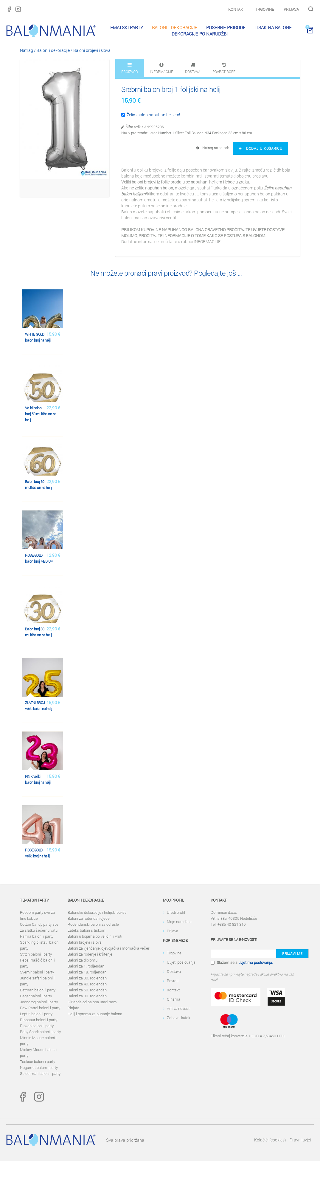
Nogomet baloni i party (39, 1067)
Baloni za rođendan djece (89, 918)
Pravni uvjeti (301, 1140)
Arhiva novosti (178, 1008)
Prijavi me (292, 953)
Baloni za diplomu (82, 960)
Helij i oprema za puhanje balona (95, 1013)
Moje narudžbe (179, 921)
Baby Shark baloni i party (40, 1031)
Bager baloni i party (36, 996)
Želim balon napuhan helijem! (150, 115)
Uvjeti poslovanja (181, 962)
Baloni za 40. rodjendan (87, 984)
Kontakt (236, 9)
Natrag (26, 50)
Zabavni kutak (178, 1017)
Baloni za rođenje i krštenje (90, 954)
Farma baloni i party (36, 936)
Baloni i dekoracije (174, 27)
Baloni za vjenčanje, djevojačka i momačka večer (108, 948)
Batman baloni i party (37, 990)
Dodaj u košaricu (260, 148)
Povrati (172, 980)
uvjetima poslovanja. (255, 962)
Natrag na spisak (213, 147)
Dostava (174, 971)
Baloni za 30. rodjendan (87, 978)
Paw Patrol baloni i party (40, 1007)
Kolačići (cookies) (270, 1140)
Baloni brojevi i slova (92, 50)
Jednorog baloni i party (39, 1002)
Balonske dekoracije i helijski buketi (97, 912)
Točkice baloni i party (37, 1061)
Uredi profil (176, 912)
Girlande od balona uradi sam (92, 1002)
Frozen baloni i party (37, 1025)
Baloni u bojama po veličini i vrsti (95, 936)
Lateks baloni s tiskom (86, 930)
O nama (173, 999)
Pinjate (73, 1007)
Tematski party (125, 27)
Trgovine (264, 9)
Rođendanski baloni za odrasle (93, 924)
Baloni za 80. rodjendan (87, 996)
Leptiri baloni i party (36, 1013)
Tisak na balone (273, 27)
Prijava (291, 9)
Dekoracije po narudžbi (200, 34)
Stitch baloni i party (36, 954)
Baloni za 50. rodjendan (87, 990)
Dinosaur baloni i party (38, 1019)
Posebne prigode (226, 27)
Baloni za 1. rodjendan (86, 966)
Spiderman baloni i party (40, 1073)
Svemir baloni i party (37, 972)
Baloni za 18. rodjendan (87, 972)
